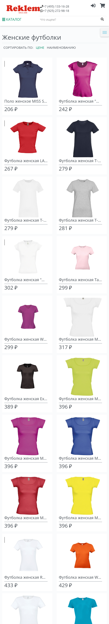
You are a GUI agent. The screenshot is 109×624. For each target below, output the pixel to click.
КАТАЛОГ (11, 19)
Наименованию (61, 47)
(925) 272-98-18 (56, 11)
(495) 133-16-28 (56, 6)
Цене (40, 47)
